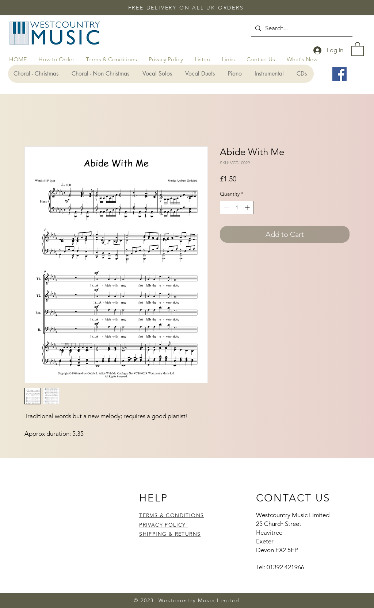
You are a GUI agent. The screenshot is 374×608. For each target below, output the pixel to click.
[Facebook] (339, 74)
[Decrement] (225, 207)
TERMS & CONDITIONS (171, 515)
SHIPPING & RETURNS (170, 534)
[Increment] (247, 207)
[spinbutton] (236, 207)
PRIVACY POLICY (163, 525)
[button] (357, 48)
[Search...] (301, 28)
